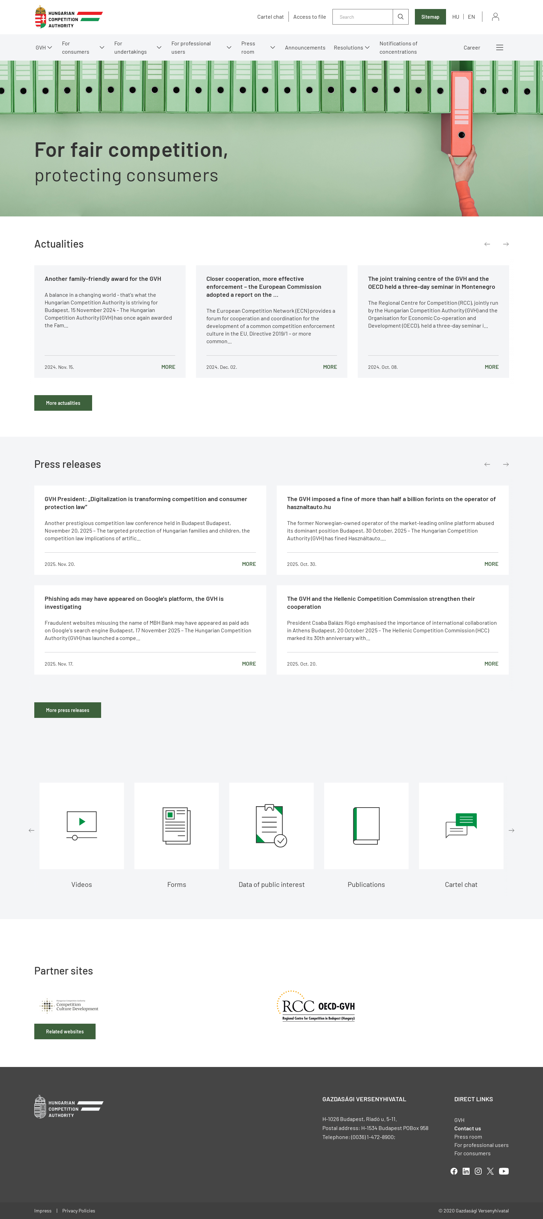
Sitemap (430, 17)
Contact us (467, 1128)
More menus (499, 47)
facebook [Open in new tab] (454, 1171)
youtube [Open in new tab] (504, 1171)
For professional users (191, 47)
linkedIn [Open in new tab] (466, 1171)
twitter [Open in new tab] (490, 1171)
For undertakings (130, 47)
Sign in (495, 17)
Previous (487, 244)
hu (455, 16)
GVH (41, 47)
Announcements (305, 47)
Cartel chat (270, 16)
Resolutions (348, 47)
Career (472, 47)
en (471, 16)
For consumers (75, 47)
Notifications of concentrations (399, 47)
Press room (248, 47)
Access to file (309, 16)
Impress (43, 1210)
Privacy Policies (78, 1210)
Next (505, 244)
